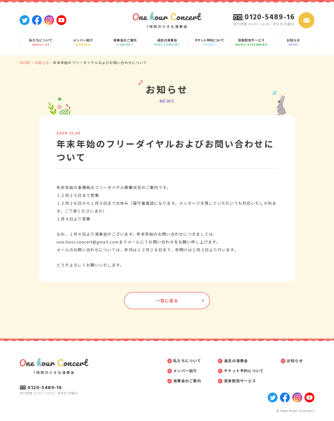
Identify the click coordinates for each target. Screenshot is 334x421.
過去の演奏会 (167, 42)
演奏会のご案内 (125, 42)
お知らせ (293, 42)
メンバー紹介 (83, 42)
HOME (25, 62)
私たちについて (41, 42)
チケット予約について (209, 42)
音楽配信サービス (251, 42)
